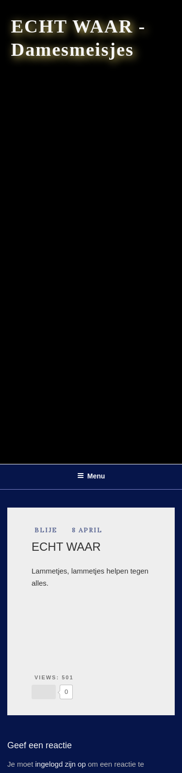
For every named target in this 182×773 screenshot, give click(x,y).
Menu (91, 476)
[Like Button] (44, 692)
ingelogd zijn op (60, 764)
